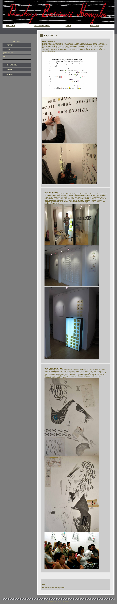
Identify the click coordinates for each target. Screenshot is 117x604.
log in (5, 56)
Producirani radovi (42, 26)
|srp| (18, 41)
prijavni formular (8, 53)
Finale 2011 (10, 26)
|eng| (14, 41)
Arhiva (68, 26)
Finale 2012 (94, 26)
